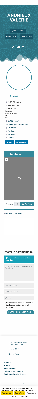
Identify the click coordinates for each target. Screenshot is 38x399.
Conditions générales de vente (15, 374)
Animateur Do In (11, 36)
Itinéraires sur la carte (14, 214)
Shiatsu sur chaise (26, 36)
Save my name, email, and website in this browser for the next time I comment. (19, 305)
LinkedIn (11, 138)
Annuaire (7, 362)
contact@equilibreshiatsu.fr (18, 124)
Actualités (7, 365)
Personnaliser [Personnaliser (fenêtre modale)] (32, 393)
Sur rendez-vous (21, 142)
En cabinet (10, 142)
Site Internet (12, 128)
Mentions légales (10, 368)
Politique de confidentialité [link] (19, 396)
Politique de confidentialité (13, 371)
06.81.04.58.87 (13, 121)
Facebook (11, 131)
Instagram (11, 134)
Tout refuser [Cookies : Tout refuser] (19, 393)
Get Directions (27, 204)
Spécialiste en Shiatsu (17, 31)
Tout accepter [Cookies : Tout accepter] (7, 393)
